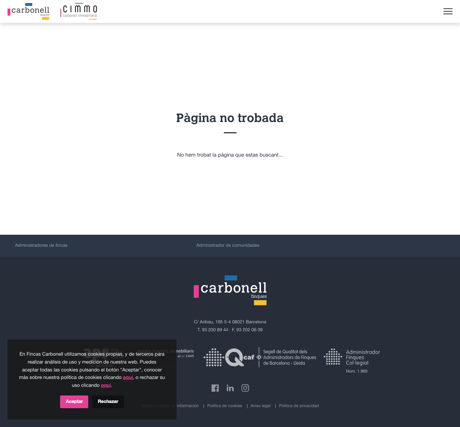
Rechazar (108, 402)
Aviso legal (261, 406)
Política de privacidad (299, 406)
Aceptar (74, 402)
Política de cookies (224, 406)
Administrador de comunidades (227, 245)
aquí (128, 377)
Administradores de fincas (41, 245)
